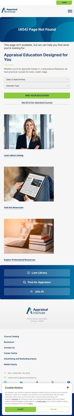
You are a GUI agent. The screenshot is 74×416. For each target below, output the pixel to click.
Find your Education (37, 95)
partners (15, 399)
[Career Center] (37, 353)
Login (64, 2)
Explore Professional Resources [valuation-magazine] (19, 259)
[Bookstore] (37, 342)
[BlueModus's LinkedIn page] (21, 382)
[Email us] (37, 377)
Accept (20, 409)
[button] (68, 387)
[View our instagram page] (5, 382)
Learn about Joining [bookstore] (13, 155)
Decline (53, 409)
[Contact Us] (37, 347)
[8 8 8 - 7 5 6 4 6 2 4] (37, 373)
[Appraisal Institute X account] (52, 382)
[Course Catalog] (37, 336)
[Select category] (37, 85)
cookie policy (41, 401)
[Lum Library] (37, 273)
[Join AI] (37, 291)
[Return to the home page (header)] (9, 11)
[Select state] (37, 79)
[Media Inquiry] (37, 364)
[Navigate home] (37, 311)
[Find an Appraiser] (37, 282)
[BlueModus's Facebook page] (37, 382)
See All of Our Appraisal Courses (37, 102)
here (30, 404)
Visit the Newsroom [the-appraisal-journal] (13, 207)
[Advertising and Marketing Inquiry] (37, 358)
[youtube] (68, 382)
